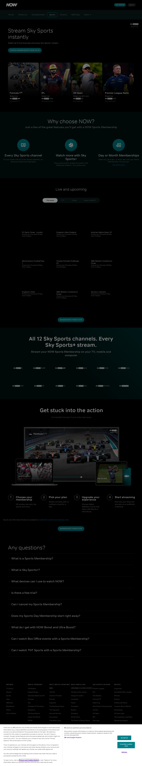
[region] (71, 745)
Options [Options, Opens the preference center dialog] (124, 752)
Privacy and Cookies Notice (28, 760)
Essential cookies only (126, 745)
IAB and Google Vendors (72, 737)
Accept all (124, 738)
